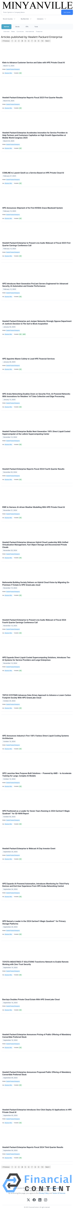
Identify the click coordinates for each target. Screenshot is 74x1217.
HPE (20, 73)
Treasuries (39, 31)
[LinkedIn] (39, 1200)
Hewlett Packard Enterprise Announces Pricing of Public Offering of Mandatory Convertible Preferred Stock (36, 1035)
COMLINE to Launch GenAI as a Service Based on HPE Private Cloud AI (33, 173)
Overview (6, 31)
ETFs (27, 26)
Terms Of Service (58, 1193)
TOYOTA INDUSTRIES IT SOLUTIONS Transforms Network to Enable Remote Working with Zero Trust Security (35, 963)
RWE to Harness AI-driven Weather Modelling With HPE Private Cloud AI (33, 507)
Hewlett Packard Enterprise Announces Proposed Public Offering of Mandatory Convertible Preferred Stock (36, 1073)
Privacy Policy (44, 1193)
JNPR (24, 334)
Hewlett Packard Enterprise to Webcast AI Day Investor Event (28, 848)
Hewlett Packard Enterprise (13, 69)
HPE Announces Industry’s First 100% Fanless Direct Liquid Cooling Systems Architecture (35, 737)
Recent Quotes (8, 19)
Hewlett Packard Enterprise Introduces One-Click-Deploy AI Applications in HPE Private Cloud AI (37, 1111)
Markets (6, 26)
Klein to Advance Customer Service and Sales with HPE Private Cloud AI (33, 62)
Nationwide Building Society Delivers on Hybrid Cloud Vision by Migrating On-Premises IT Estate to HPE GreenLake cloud (36, 583)
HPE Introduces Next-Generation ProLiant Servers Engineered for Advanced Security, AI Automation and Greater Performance (35, 285)
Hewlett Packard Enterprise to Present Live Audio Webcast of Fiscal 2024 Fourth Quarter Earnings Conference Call (34, 621)
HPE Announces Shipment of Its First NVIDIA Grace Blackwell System (32, 208)
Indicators (40, 19)
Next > (48, 41)
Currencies (20, 31)
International (30, 31)
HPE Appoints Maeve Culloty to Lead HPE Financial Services (28, 359)
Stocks (17, 26)
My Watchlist (25, 19)
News (13, 31)
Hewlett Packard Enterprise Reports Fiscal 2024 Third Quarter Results (32, 1147)
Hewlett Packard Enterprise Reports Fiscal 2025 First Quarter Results (32, 97)
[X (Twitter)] (28, 1200)
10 (42, 41)
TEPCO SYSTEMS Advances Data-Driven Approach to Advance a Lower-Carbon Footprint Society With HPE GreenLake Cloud (36, 696)
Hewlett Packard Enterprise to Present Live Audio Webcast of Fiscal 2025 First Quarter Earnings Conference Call (36, 244)
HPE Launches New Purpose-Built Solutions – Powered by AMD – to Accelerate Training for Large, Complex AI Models (36, 774)
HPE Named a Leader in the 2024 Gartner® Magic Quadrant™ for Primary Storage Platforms (34, 922)
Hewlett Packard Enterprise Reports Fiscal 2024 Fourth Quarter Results (33, 469)
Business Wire (8, 73)
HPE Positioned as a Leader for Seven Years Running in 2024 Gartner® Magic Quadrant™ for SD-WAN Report (36, 812)
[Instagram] (45, 1200)
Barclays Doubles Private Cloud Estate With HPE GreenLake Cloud (31, 999)
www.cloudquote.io (54, 1188)
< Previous (5, 41)
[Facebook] (34, 1200)
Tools (36, 26)
